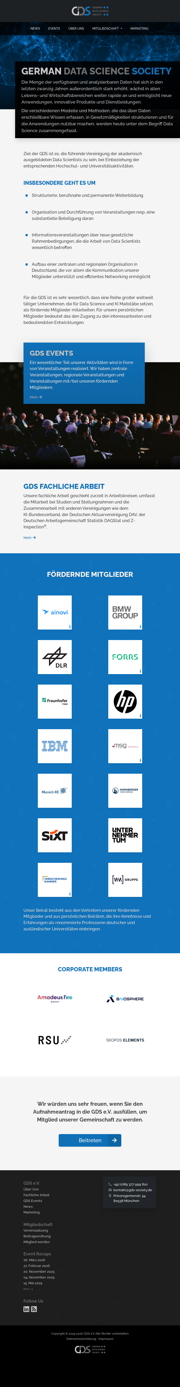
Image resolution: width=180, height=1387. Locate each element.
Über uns (76, 28)
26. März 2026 (34, 1260)
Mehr (36, 397)
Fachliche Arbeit (36, 1195)
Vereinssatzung (35, 1230)
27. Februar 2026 (36, 1266)
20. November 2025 (39, 1272)
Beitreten (100, 1140)
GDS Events (32, 1201)
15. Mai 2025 (32, 1283)
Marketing (139, 28)
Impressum (105, 1339)
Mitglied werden (36, 1242)
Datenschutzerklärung (81, 1339)
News (35, 28)
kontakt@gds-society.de (132, 1190)
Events (54, 28)
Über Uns (31, 1189)
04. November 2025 (39, 1277)
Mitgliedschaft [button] (105, 28)
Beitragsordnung (37, 1236)
